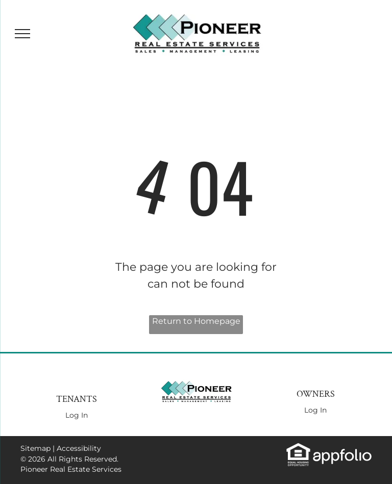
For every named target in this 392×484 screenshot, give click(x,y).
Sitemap (35, 448)
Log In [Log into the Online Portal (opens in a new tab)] (76, 415)
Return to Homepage (196, 321)
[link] (298, 448)
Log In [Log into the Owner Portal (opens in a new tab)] (315, 410)
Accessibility (79, 448)
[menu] (22, 33)
